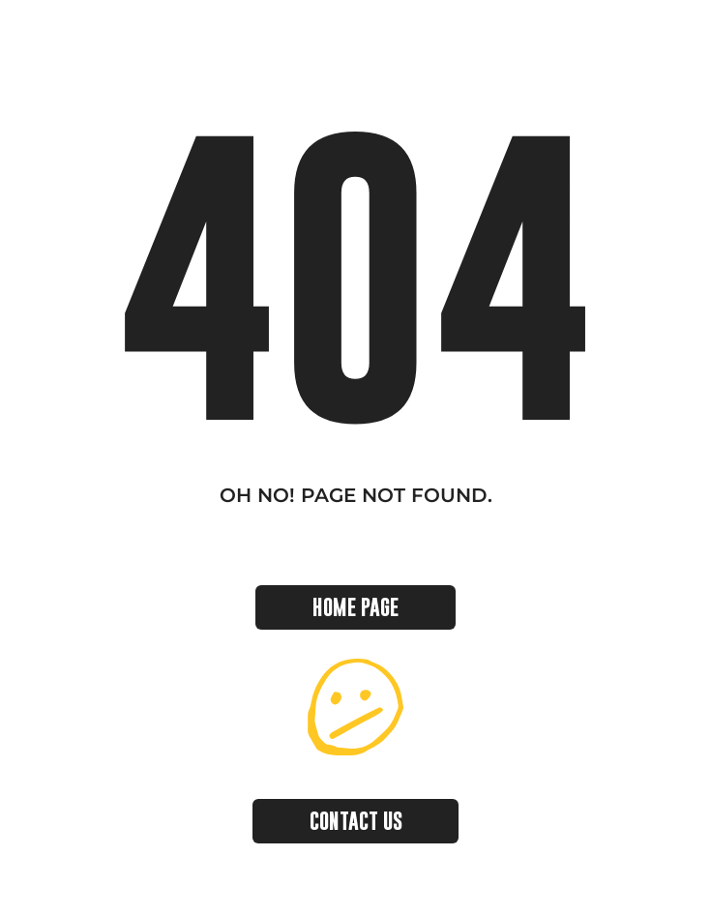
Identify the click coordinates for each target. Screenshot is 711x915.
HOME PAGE (355, 607)
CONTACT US (356, 821)
